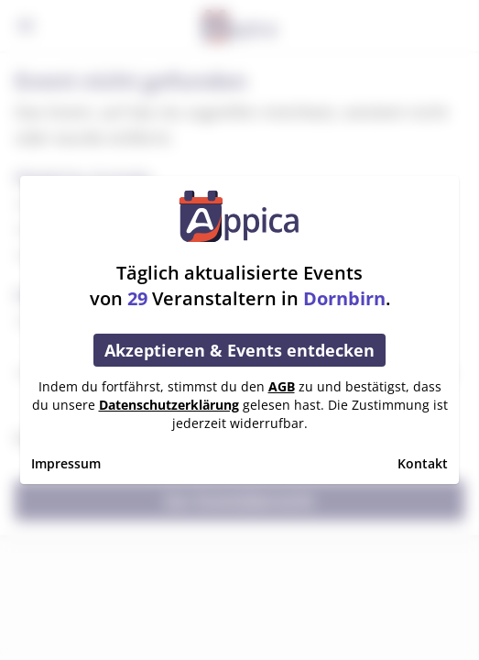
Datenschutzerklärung (169, 404)
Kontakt (422, 463)
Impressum (66, 463)
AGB (281, 386)
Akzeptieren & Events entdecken (239, 350)
